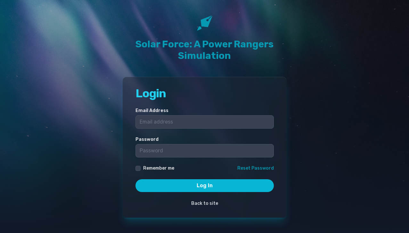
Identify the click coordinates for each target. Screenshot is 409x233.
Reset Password (255, 168)
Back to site (204, 203)
